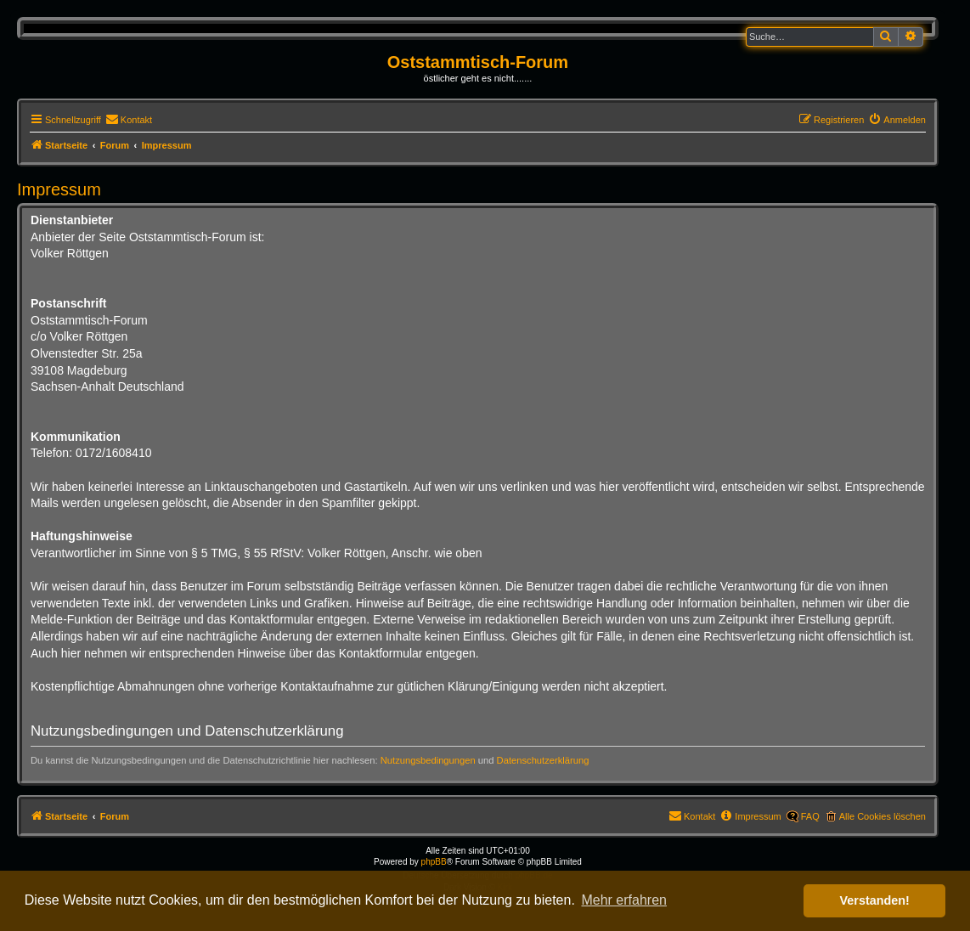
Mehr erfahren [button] (624, 900)
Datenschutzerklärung (543, 760)
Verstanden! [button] (875, 900)
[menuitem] (128, 120)
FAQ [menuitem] (810, 816)
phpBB (434, 861)
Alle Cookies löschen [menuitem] (882, 816)
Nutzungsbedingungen (428, 760)
